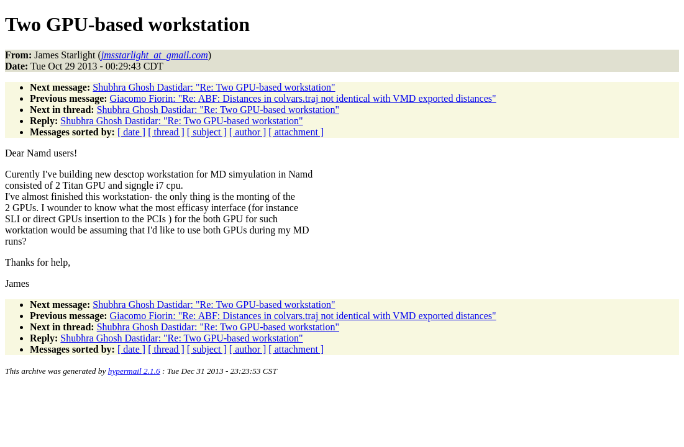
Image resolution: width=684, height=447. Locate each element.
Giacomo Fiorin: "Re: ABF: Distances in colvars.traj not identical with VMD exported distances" (303, 98)
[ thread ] (166, 132)
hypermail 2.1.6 (134, 371)
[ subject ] (207, 132)
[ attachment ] (296, 132)
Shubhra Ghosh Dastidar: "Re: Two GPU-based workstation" (214, 87)
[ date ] (131, 132)
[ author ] (248, 132)
